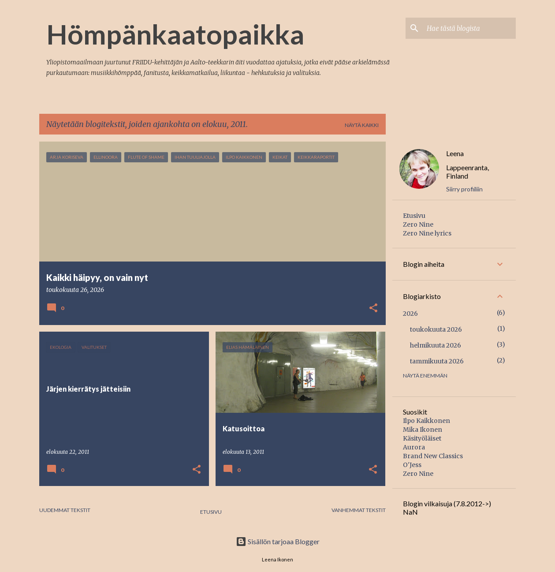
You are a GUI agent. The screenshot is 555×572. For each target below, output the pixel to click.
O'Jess (412, 465)
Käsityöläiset (422, 438)
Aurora (414, 447)
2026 (410, 314)
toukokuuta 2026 (436, 329)
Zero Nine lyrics (427, 233)
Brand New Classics (433, 456)
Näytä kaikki (362, 125)
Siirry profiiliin (464, 189)
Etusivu (211, 511)
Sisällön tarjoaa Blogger (278, 541)
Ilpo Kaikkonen (426, 421)
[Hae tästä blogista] (469, 28)
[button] (373, 309)
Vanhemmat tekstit (359, 510)
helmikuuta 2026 (435, 345)
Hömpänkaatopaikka (175, 34)
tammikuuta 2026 (437, 361)
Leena (455, 153)
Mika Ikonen (422, 430)
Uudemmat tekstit (64, 510)
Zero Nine (418, 224)
